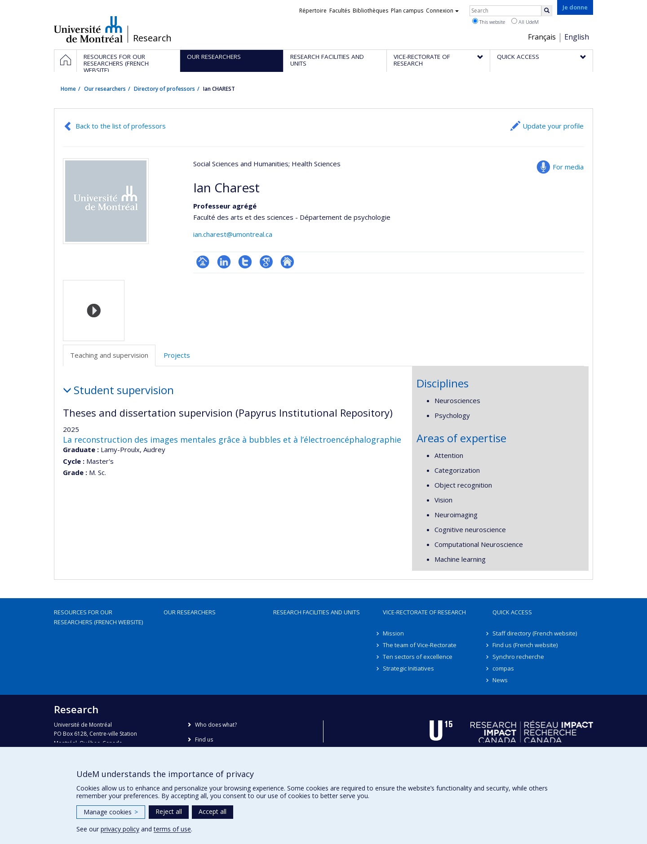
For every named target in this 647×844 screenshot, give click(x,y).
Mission (393, 633)
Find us (204, 739)
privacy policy (120, 829)
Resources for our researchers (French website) (98, 617)
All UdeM (525, 21)
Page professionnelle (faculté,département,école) (203, 262)
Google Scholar (266, 262)
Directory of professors (164, 89)
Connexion (442, 10)
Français (542, 37)
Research (152, 38)
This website (488, 21)
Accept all (212, 811)
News (500, 680)
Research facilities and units (316, 612)
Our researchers (105, 89)
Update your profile (553, 125)
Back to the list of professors (120, 125)
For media (568, 166)
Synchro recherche (518, 657)
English (576, 37)
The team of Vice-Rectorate (419, 645)
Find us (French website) (525, 645)
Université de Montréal (88, 29)
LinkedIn (224, 262)
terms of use (172, 829)
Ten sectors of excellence (417, 657)
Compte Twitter (245, 262)
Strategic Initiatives (408, 668)
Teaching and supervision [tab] (109, 355)
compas (503, 668)
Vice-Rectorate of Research (424, 612)
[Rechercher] (546, 10)
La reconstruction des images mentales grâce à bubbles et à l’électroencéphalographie (232, 439)
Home (68, 89)
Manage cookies (111, 812)
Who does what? (216, 725)
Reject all (168, 811)
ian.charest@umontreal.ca (232, 234)
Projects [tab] (177, 355)
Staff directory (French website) (534, 633)
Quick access (512, 612)
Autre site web (287, 262)
